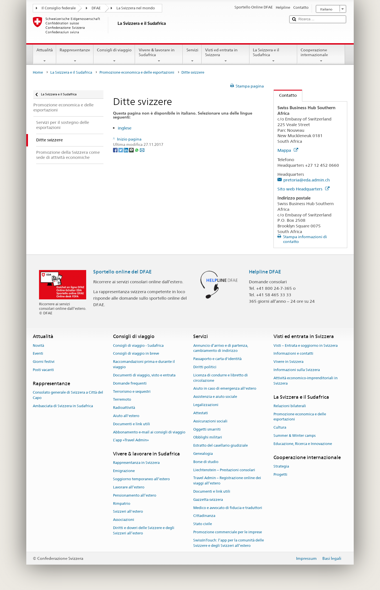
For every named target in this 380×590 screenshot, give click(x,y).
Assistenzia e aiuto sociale (215, 397)
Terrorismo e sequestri (132, 391)
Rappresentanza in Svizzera (136, 463)
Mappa (287, 150)
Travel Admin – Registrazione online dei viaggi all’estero (227, 481)
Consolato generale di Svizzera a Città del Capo (68, 395)
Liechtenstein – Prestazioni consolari (224, 470)
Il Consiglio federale (59, 8)
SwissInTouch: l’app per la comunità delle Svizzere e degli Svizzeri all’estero (228, 543)
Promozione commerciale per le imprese (227, 532)
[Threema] (131, 150)
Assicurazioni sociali (210, 421)
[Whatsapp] (137, 150)
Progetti (280, 474)
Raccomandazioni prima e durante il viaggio (144, 364)
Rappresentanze (75, 55)
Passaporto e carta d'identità (217, 359)
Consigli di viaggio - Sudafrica (138, 345)
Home (38, 72)
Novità (38, 345)
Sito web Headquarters (303, 189)
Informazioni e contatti (293, 354)
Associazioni (123, 519)
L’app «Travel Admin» (131, 440)
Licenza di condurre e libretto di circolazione (220, 378)
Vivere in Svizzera (288, 362)
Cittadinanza (204, 516)
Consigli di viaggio (114, 55)
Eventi (38, 354)
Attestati (200, 413)
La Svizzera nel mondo (135, 8)
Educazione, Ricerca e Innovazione (302, 444)
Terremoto (122, 400)
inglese (124, 128)
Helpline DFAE (265, 272)
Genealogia (203, 453)
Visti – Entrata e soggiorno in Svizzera (305, 345)
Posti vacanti (43, 370)
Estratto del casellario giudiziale (220, 445)
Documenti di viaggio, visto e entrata (144, 375)
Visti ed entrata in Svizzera (225, 55)
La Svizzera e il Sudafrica (273, 55)
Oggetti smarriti (207, 429)
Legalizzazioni (205, 405)
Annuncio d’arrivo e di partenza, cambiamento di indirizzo (220, 348)
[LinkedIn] (126, 150)
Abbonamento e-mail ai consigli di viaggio (149, 432)
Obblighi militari (207, 437)
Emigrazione (124, 471)
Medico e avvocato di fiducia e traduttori (227, 508)
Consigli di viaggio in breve (136, 354)
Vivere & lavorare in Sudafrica (159, 55)
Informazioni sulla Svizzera (296, 370)
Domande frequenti (130, 383)
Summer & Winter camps (294, 435)
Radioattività (124, 407)
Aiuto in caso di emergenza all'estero (224, 389)
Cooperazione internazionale (321, 55)
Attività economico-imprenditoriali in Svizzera (305, 380)
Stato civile (202, 524)
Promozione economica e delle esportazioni (136, 72)
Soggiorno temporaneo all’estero (141, 479)
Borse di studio (205, 462)
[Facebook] (115, 150)
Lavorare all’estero (128, 487)
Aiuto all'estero (126, 416)
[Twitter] (121, 150)
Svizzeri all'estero (128, 512)
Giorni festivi (44, 362)
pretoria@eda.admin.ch (306, 180)
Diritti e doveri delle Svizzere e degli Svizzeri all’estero (143, 530)
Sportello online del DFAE (122, 272)
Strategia (281, 466)
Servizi (192, 55)
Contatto (285, 95)
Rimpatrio (121, 503)
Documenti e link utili (131, 424)
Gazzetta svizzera (208, 499)
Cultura (279, 427)
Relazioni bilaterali (289, 406)
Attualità (44, 55)
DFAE (96, 8)
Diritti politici (204, 367)
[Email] (142, 150)
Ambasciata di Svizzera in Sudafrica (63, 406)
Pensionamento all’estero (134, 495)
